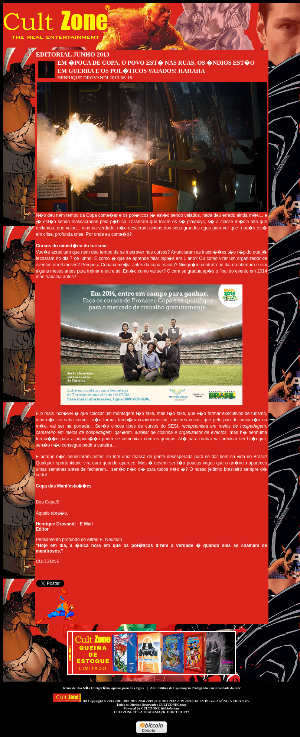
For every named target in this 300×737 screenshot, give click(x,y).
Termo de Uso (72, 688)
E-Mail (86, 524)
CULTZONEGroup (172, 705)
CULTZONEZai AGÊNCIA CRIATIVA (220, 701)
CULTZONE (160, 708)
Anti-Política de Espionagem (170, 688)
